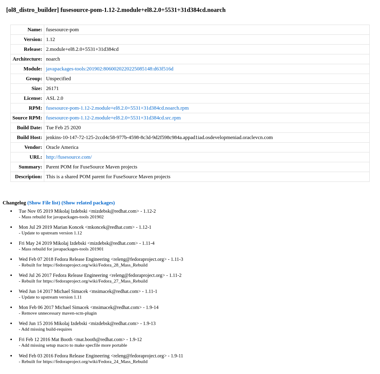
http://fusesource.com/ (69, 157)
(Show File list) (43, 203)
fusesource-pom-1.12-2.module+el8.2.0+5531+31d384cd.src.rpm (113, 118)
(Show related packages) (88, 203)
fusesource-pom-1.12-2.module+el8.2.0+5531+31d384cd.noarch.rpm (117, 108)
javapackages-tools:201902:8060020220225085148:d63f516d (109, 69)
